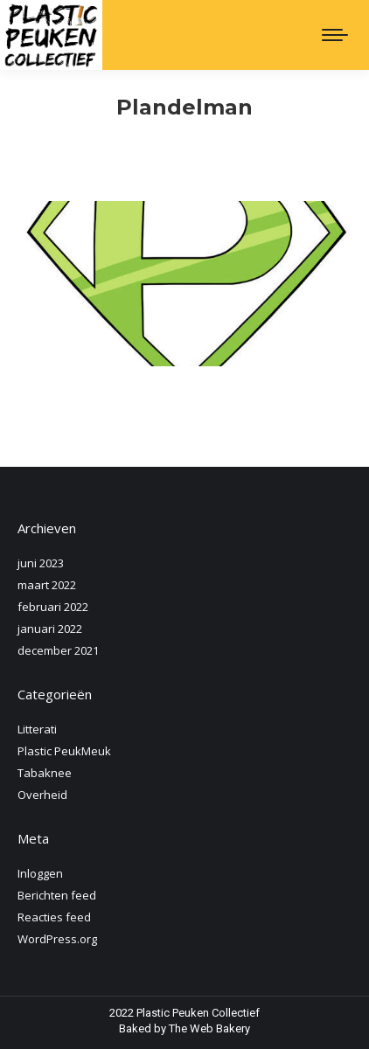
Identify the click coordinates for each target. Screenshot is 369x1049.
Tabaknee (44, 773)
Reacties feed (54, 917)
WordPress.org (57, 939)
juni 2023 (40, 563)
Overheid (42, 794)
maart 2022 (46, 585)
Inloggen (40, 873)
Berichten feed (56, 895)
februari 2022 (52, 607)
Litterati (37, 729)
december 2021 (58, 650)
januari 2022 (49, 628)
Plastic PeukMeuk (64, 751)
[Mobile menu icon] (335, 35)
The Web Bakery (209, 1028)
